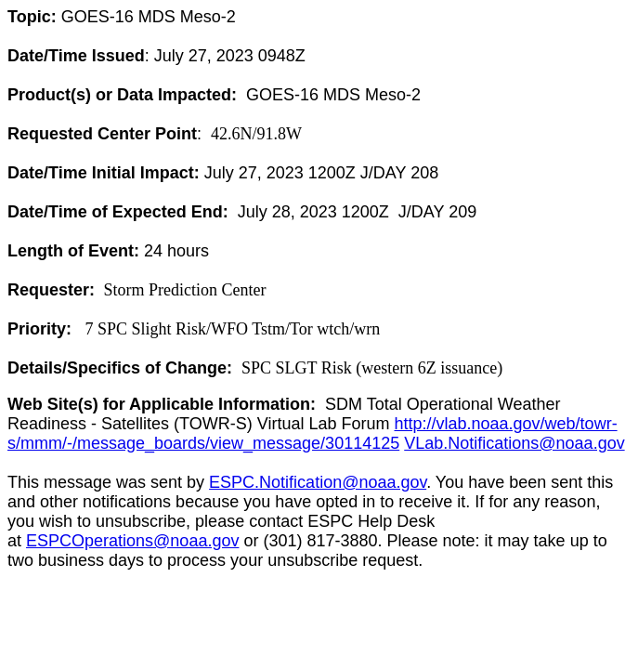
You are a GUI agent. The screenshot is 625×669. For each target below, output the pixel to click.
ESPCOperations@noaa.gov (132, 540)
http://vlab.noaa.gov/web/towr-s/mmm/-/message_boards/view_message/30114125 (312, 433)
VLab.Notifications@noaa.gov (514, 443)
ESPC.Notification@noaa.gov (317, 482)
